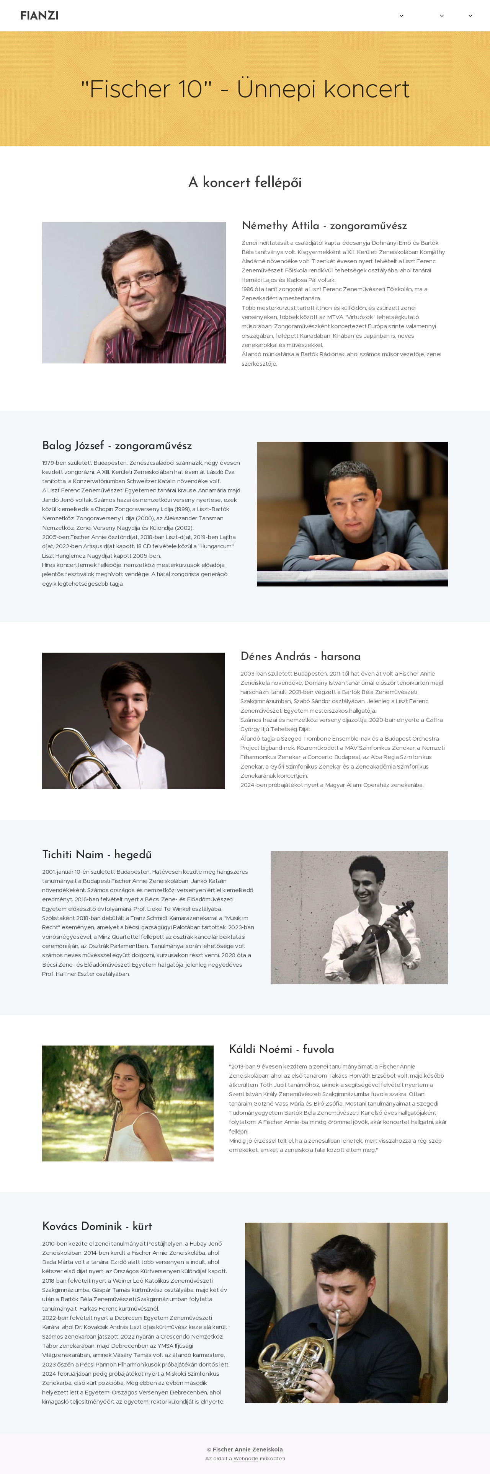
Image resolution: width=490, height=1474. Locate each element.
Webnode (246, 1458)
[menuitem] (350, 15)
